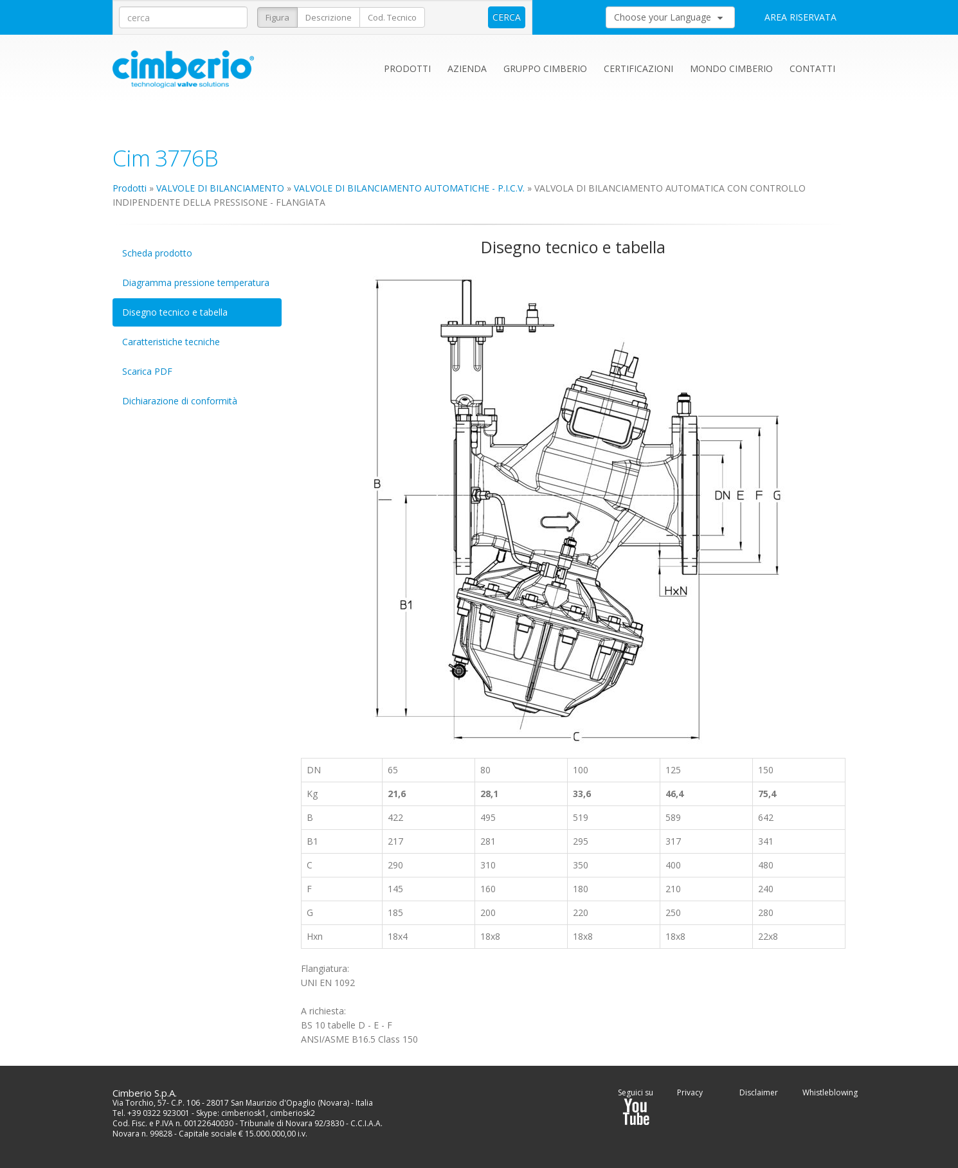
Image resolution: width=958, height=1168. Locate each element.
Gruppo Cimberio (545, 68)
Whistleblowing (830, 1092)
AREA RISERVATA (800, 17)
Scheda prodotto (157, 253)
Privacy (690, 1092)
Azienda (467, 68)
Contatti (812, 68)
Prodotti (407, 68)
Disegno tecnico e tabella (175, 312)
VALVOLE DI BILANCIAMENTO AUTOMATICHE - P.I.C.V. (409, 188)
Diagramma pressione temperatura (195, 282)
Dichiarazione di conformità (179, 401)
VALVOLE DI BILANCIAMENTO (220, 188)
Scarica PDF (147, 371)
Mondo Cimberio (731, 68)
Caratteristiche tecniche (171, 342)
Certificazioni (638, 68)
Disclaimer (758, 1092)
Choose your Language (668, 17)
